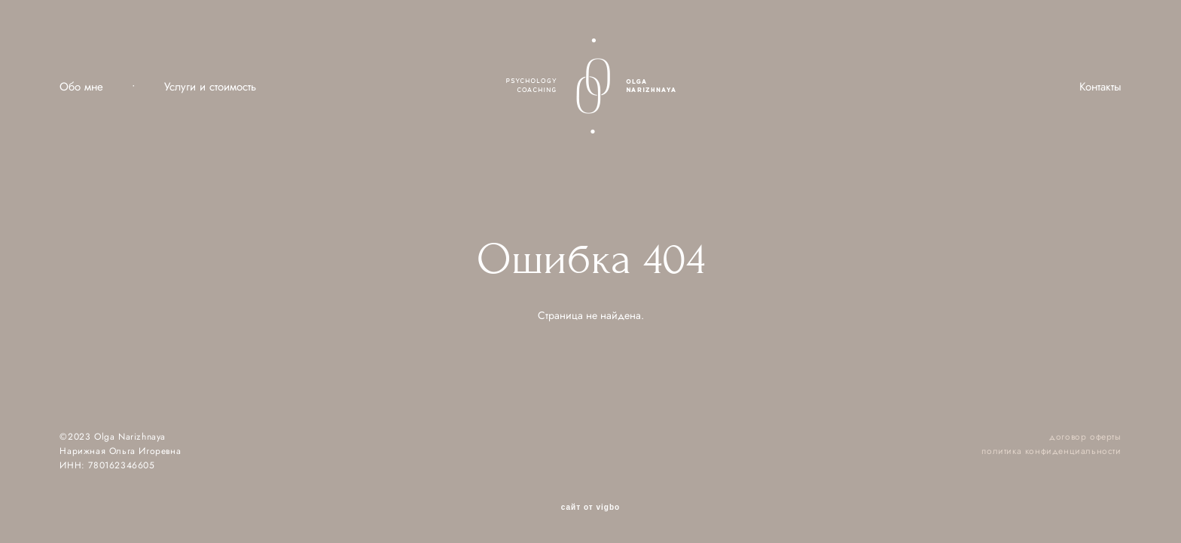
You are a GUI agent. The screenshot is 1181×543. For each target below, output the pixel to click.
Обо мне (81, 87)
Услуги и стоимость (210, 87)
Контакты (1100, 87)
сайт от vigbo (590, 507)
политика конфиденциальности (1051, 451)
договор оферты (1085, 436)
